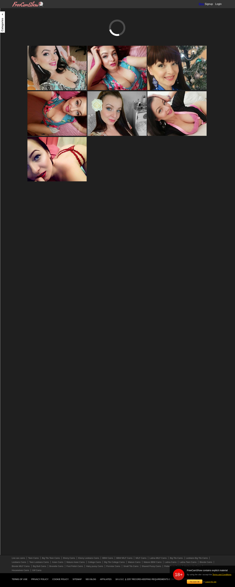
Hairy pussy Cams (11, 174)
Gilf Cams (7, 217)
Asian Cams (8, 96)
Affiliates (106, 579)
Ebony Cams (9, 35)
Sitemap (77, 579)
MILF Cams (8, 60)
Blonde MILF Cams (12, 150)
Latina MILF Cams (11, 66)
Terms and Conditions (221, 574)
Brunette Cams (10, 162)
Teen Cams (8, 23)
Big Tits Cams (9, 72)
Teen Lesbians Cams (13, 90)
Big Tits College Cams (13, 114)
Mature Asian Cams (12, 102)
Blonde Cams (9, 144)
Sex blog (91, 579)
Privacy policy (40, 579)
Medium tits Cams (11, 205)
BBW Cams (8, 48)
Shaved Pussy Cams (13, 192)
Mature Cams (9, 120)
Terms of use (19, 579)
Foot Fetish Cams (11, 168)
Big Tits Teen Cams (12, 29)
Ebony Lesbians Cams (13, 41)
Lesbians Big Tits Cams (14, 78)
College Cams (9, 108)
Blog (201, 4)
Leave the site (210, 582)
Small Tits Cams (10, 186)
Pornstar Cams (10, 180)
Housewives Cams (11, 211)
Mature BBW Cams (12, 126)
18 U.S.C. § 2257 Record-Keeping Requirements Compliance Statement (155, 579)
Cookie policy (60, 579)
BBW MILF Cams (11, 54)
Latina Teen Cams (11, 138)
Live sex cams (9, 17)
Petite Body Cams (11, 199)
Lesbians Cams (10, 84)
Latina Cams (8, 132)
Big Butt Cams (9, 156)
